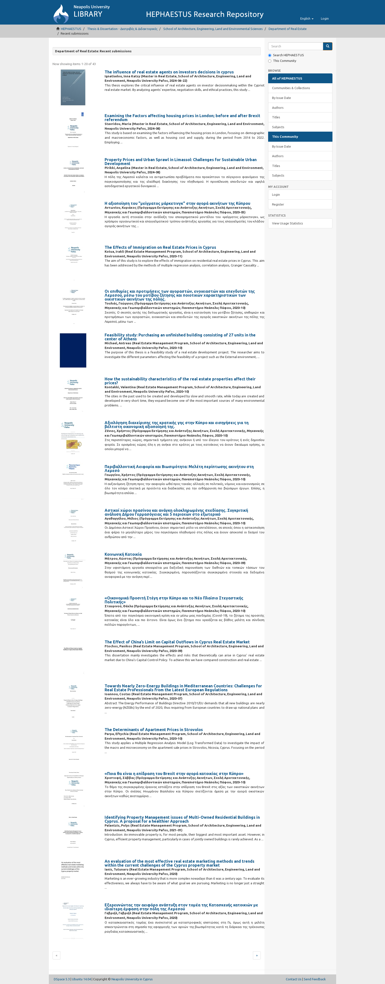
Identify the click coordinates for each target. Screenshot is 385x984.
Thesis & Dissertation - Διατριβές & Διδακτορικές (122, 28)
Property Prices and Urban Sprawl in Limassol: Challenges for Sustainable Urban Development (181, 161)
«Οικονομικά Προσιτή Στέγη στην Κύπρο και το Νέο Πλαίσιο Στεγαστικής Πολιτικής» (174, 600)
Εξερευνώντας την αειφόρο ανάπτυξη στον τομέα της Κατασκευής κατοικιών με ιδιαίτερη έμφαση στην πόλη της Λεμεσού (181, 907)
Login (276, 194)
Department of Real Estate (288, 28)
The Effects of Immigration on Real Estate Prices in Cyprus (160, 247)
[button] (307, 18)
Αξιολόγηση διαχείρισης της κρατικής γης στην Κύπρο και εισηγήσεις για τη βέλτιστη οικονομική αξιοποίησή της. (176, 424)
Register (278, 204)
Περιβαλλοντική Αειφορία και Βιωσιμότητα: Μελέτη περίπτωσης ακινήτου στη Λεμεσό (179, 468)
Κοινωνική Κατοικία (123, 554)
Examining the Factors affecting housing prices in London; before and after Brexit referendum (182, 117)
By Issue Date (281, 97)
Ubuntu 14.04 (81, 979)
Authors (278, 107)
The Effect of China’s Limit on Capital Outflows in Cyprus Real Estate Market (177, 642)
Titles (276, 117)
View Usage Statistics (287, 223)
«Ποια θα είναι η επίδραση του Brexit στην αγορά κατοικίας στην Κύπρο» (174, 773)
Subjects (278, 127)
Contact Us (294, 979)
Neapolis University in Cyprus (132, 979)
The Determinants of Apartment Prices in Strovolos (154, 729)
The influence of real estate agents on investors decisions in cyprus (169, 72)
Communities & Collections (291, 88)
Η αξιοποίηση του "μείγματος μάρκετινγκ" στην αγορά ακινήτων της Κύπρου (177, 203)
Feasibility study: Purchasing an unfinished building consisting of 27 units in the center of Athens (180, 337)
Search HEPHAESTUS (286, 55)
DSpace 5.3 (62, 979)
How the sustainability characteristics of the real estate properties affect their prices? (180, 381)
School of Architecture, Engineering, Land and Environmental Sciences (213, 28)
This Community (282, 61)
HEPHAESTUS (71, 28)
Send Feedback (315, 979)
